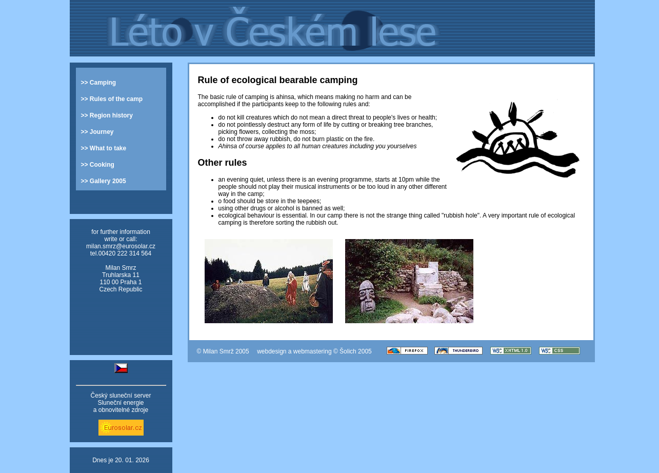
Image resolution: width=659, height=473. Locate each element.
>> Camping (98, 82)
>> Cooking (97, 164)
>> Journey (97, 131)
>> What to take (104, 148)
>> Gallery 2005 (103, 181)
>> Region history (107, 115)
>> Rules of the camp (112, 99)
